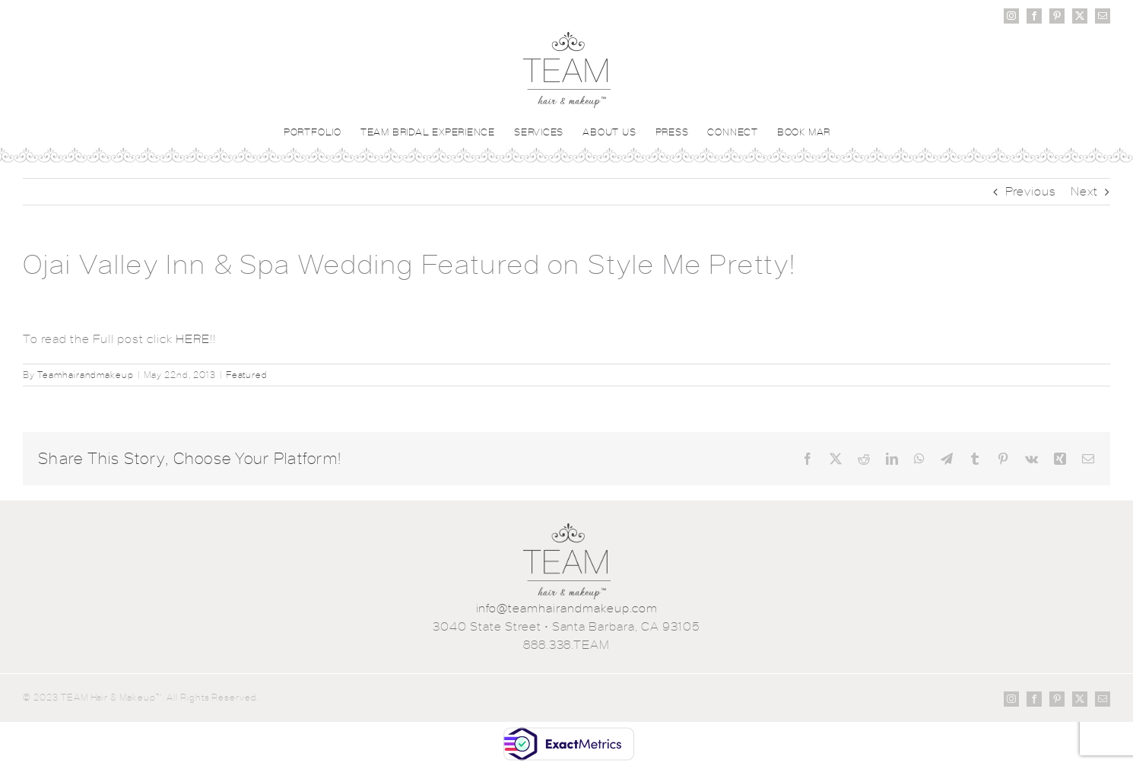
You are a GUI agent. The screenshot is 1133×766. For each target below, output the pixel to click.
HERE (193, 339)
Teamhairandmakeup (85, 375)
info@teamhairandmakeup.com (567, 608)
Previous (1031, 191)
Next (1084, 191)
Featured (247, 375)
